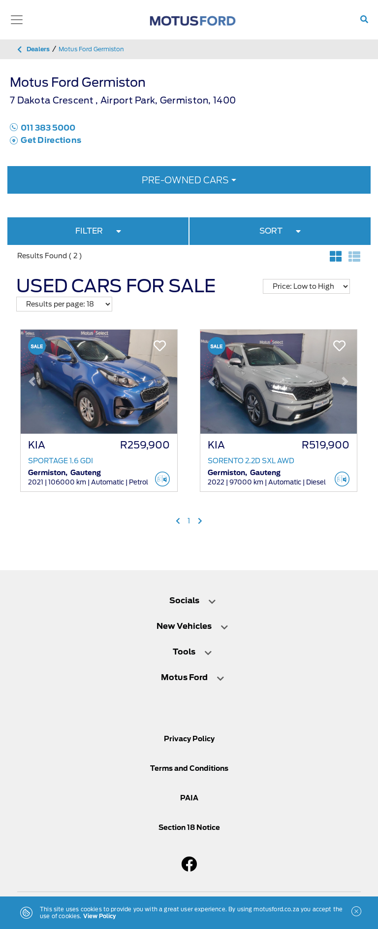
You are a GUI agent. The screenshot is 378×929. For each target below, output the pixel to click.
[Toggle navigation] (16, 19)
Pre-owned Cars (185, 180)
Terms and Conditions (189, 768)
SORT (280, 231)
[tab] (189, 600)
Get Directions (45, 140)
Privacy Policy (189, 739)
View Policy (99, 916)
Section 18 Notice (189, 827)
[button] (32, 381)
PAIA (189, 798)
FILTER (98, 231)
